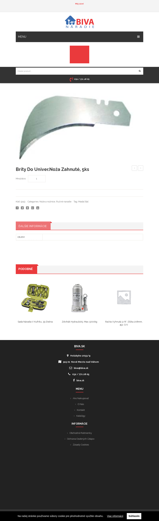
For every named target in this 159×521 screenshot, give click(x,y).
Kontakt (81, 410)
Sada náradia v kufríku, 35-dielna (35, 322)
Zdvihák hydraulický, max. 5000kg (79, 322)
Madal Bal (83, 201)
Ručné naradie (63, 201)
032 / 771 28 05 (78, 374)
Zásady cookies (81, 445)
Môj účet (79, 4)
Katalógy (80, 416)
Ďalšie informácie (32, 226)
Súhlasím (134, 516)
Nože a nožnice (47, 201)
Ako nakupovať (81, 399)
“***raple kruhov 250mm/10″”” (134, 168)
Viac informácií (115, 516)
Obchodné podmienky (81, 433)
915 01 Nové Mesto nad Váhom (78, 362)
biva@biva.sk (78, 368)
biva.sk (78, 381)
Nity (140, 168)
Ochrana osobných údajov (81, 439)
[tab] (33, 226)
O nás (81, 405)
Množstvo (21, 178)
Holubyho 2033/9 (78, 356)
